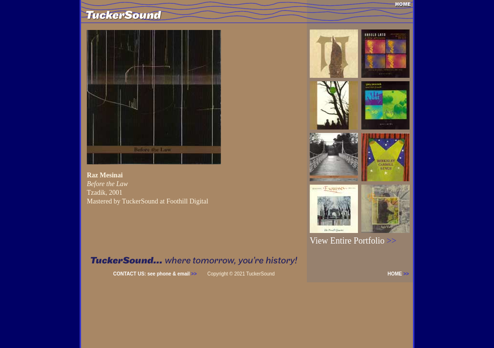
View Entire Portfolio (353, 241)
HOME (400, 273)
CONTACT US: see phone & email (155, 273)
